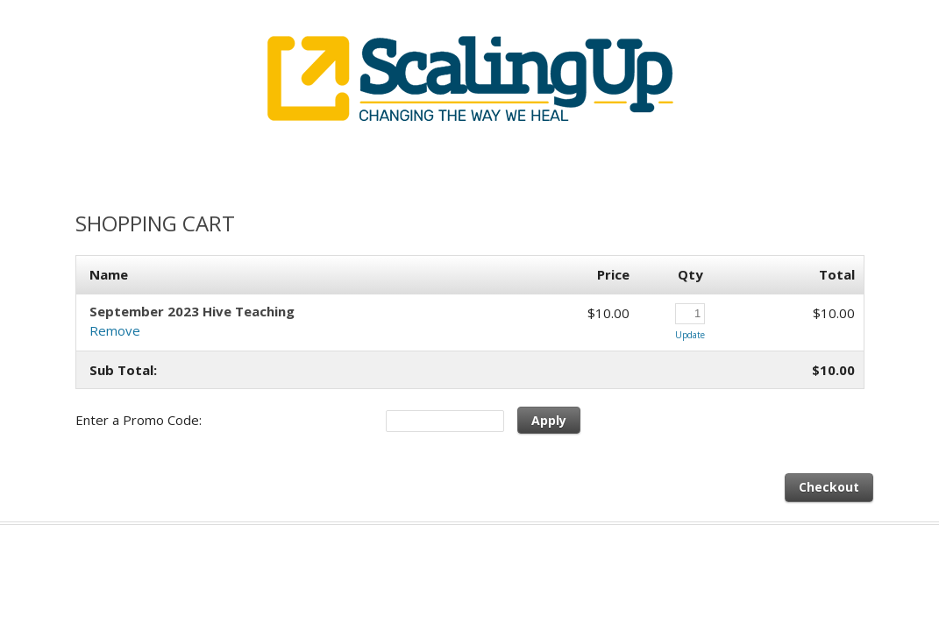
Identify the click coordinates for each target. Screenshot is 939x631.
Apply (548, 420)
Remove (114, 330)
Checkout (829, 487)
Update (690, 335)
